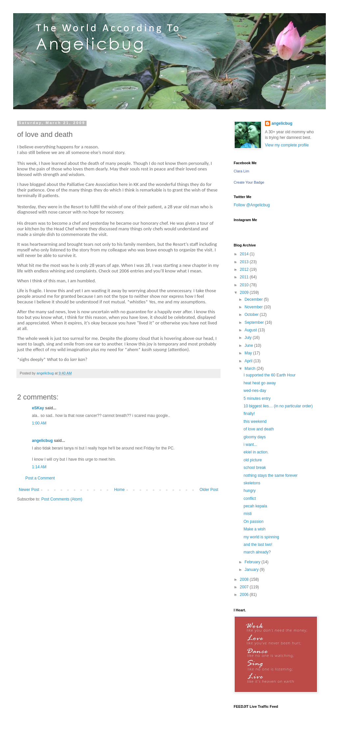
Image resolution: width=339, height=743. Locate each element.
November (254, 307)
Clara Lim (241, 171)
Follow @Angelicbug (252, 205)
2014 (245, 254)
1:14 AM (39, 467)
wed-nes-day (255, 390)
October (252, 314)
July (249, 337)
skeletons (252, 483)
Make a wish (255, 529)
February (253, 562)
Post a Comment (40, 478)
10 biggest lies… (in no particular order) (278, 406)
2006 (245, 594)
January (252, 569)
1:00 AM (39, 423)
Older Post (208, 489)
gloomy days (255, 437)
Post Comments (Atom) (61, 499)
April (249, 361)
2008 (245, 579)
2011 (245, 277)
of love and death (259, 429)
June (249, 345)
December (254, 299)
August (251, 330)
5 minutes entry (257, 398)
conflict (250, 498)
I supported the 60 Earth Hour (270, 375)
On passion (254, 521)
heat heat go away (260, 383)
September (255, 322)
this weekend (255, 421)
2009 (245, 292)
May (249, 353)
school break (255, 467)
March (251, 368)
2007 (245, 587)
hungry (250, 490)
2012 (245, 269)
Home (119, 489)
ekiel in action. (256, 452)
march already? (257, 552)
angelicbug (42, 440)
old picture (253, 460)
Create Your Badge (249, 182)
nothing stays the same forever (271, 475)
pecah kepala (255, 506)
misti (248, 513)
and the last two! (258, 544)
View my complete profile (287, 145)
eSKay (38, 408)
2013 (245, 262)
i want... (250, 444)
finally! (249, 413)
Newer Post (29, 489)
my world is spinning (261, 537)
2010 (245, 285)
